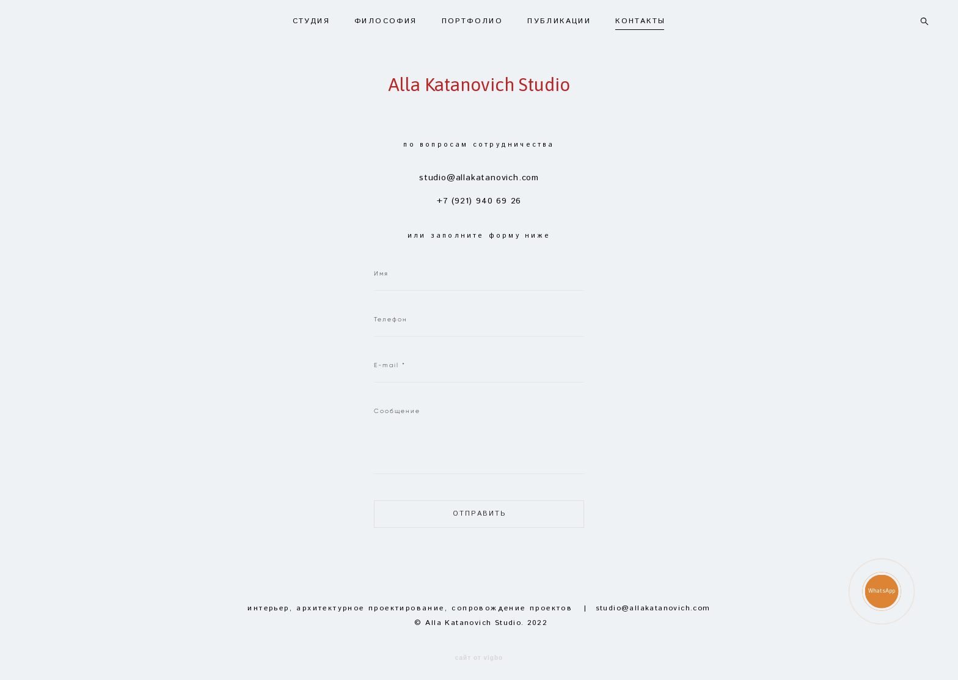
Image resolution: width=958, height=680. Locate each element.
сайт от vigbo (479, 649)
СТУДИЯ (311, 17)
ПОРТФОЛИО (472, 17)
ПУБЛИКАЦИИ (559, 17)
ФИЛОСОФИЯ (385, 17)
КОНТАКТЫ (640, 17)
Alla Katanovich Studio (479, 80)
